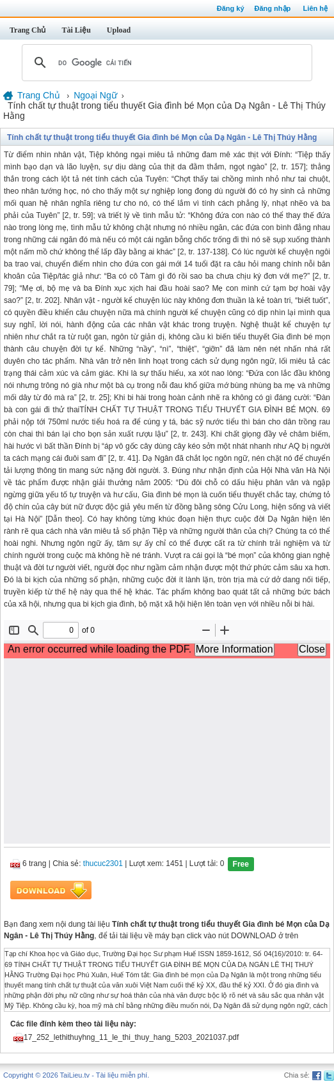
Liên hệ (315, 8)
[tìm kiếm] (165, 62)
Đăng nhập (273, 8)
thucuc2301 (103, 864)
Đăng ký (230, 8)
